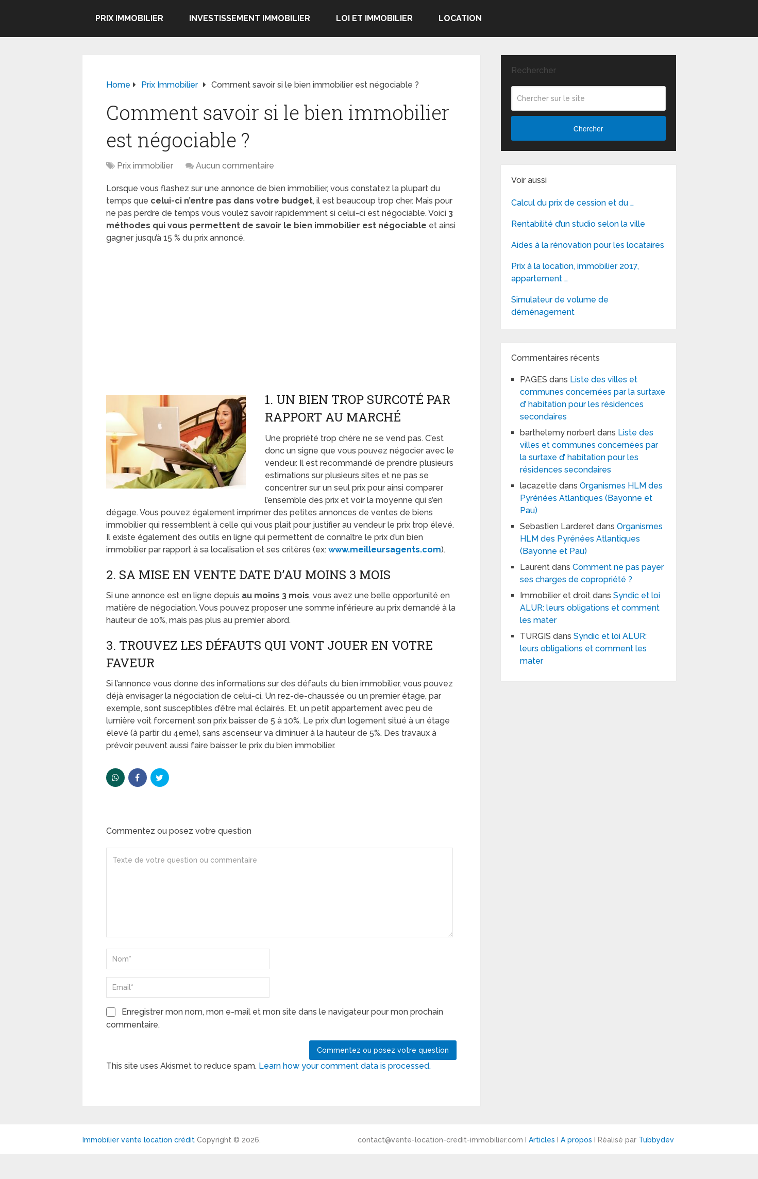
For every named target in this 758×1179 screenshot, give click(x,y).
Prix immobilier (129, 18)
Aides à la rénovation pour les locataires (587, 245)
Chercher (588, 129)
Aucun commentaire (235, 166)
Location (460, 18)
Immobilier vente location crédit (138, 1140)
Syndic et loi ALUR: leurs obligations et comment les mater (590, 608)
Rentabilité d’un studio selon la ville (578, 224)
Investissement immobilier (249, 18)
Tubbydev (656, 1140)
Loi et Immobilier (374, 18)
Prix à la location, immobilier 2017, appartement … (575, 272)
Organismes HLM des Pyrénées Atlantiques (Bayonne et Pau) (591, 498)
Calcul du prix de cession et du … (572, 203)
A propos (576, 1140)
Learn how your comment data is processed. (345, 1066)
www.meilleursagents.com (384, 549)
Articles (542, 1140)
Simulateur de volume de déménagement (560, 306)
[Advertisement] (183, 319)
